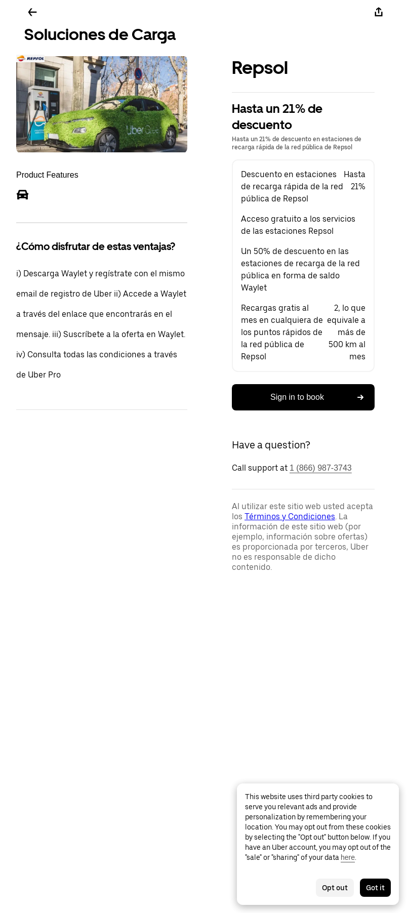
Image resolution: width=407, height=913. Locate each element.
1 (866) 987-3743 (321, 468)
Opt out (335, 888)
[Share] (379, 12)
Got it (375, 888)
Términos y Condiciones (290, 516)
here (348, 857)
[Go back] (32, 12)
